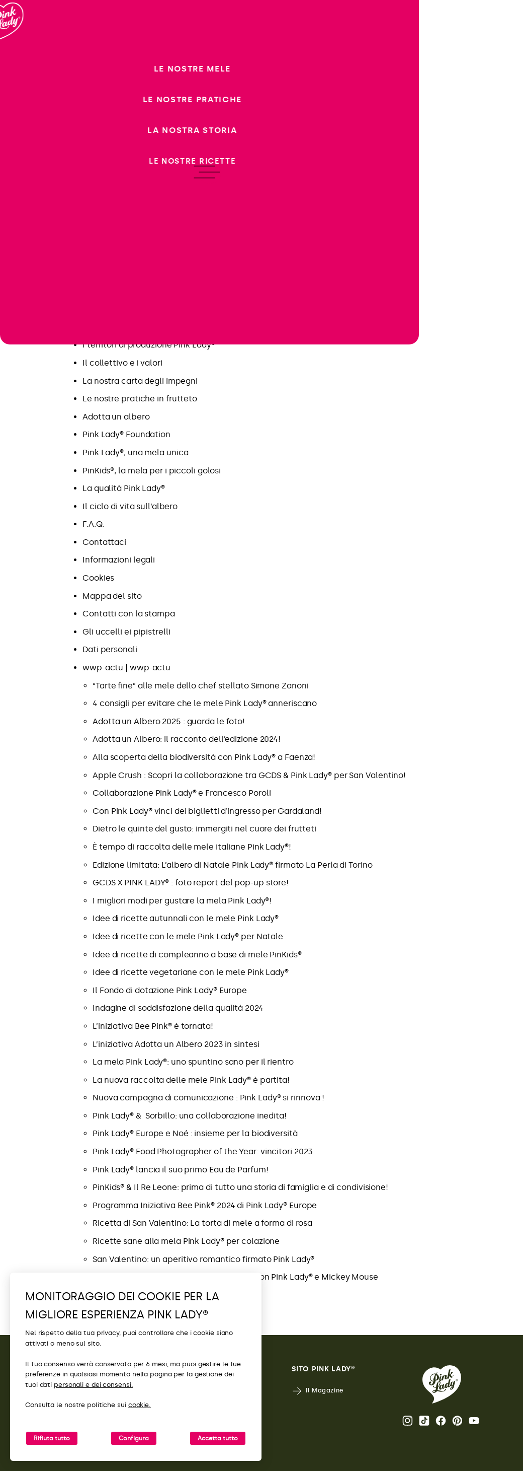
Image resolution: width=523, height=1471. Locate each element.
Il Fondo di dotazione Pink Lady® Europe (170, 990)
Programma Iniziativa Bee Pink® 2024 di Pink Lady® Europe (205, 1205)
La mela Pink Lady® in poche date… (151, 327)
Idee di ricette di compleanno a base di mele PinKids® (197, 954)
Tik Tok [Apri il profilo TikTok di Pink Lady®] (424, 1421)
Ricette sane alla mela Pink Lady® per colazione (186, 1241)
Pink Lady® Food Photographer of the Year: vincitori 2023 (203, 1151)
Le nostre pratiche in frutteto (139, 398)
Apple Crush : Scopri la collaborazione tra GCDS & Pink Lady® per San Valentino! (249, 775)
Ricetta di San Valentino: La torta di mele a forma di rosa (202, 1223)
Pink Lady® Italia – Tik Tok (132, 309)
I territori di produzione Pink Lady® (148, 344)
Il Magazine (317, 1391)
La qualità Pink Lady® (123, 488)
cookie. (139, 1405)
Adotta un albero (115, 417)
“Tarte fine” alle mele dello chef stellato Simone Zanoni (200, 685)
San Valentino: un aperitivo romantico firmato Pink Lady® (203, 1259)
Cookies (98, 578)
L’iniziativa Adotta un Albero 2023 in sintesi (176, 1044)
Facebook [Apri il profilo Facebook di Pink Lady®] (440, 1421)
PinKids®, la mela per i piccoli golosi (151, 470)
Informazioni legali (118, 560)
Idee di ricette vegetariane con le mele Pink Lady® (191, 972)
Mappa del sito (112, 596)
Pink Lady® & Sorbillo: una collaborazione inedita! (190, 1115)
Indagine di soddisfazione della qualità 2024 (178, 1008)
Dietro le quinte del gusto (132, 201)
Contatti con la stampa (128, 613)
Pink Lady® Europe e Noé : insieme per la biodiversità (195, 1133)
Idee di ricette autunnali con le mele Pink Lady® (186, 918)
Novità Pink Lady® (116, 237)
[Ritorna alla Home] (26, 49)
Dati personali (109, 649)
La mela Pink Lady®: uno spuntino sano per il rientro (193, 1062)
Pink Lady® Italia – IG (123, 291)
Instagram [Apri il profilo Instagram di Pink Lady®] (407, 1421)
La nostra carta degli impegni (140, 381)
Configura (134, 1438)
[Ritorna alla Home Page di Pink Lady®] (441, 1384)
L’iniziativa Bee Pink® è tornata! (153, 1026)
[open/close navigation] (26, 735)
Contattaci (104, 542)
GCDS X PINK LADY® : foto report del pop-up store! (191, 882)
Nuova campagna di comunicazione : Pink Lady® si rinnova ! (209, 1097)
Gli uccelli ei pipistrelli (126, 632)
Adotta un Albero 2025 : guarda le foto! (169, 721)
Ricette (96, 219)
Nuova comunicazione (126, 183)
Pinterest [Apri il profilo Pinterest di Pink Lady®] (457, 1421)
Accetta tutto (218, 1438)
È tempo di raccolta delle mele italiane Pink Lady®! (192, 847)
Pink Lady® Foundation (126, 434)
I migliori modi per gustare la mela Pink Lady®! (182, 900)
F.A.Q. (93, 524)
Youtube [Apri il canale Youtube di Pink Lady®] (474, 1421)
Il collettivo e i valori (122, 363)
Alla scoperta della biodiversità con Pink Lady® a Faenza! (204, 757)
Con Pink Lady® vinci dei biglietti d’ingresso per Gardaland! (207, 811)
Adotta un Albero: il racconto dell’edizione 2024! (187, 739)
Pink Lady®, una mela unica (135, 452)
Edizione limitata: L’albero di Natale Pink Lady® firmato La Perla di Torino (233, 865)
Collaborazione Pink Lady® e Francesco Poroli (182, 793)
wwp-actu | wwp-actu (126, 667)
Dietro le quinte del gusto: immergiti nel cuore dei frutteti (204, 828)
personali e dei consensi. (93, 1384)
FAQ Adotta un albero (124, 273)
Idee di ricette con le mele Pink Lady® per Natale (188, 936)
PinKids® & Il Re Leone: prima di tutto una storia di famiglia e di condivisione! (240, 1187)
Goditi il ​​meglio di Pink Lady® (138, 255)
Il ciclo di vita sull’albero (130, 506)
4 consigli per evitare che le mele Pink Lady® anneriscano (205, 703)
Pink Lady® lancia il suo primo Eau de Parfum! (181, 1169)
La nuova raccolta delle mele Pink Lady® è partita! (191, 1080)
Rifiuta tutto (52, 1438)
